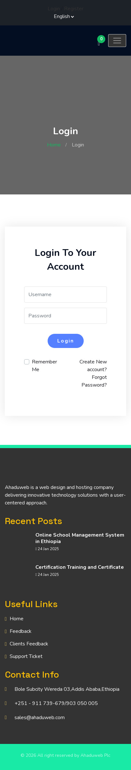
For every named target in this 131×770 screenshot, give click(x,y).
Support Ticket (26, 656)
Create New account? (93, 365)
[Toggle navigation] (117, 40)
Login (54, 8)
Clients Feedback (29, 643)
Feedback (21, 631)
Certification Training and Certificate (79, 567)
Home (54, 144)
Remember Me (44, 365)
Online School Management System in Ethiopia (79, 538)
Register (73, 8)
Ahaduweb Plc (95, 755)
